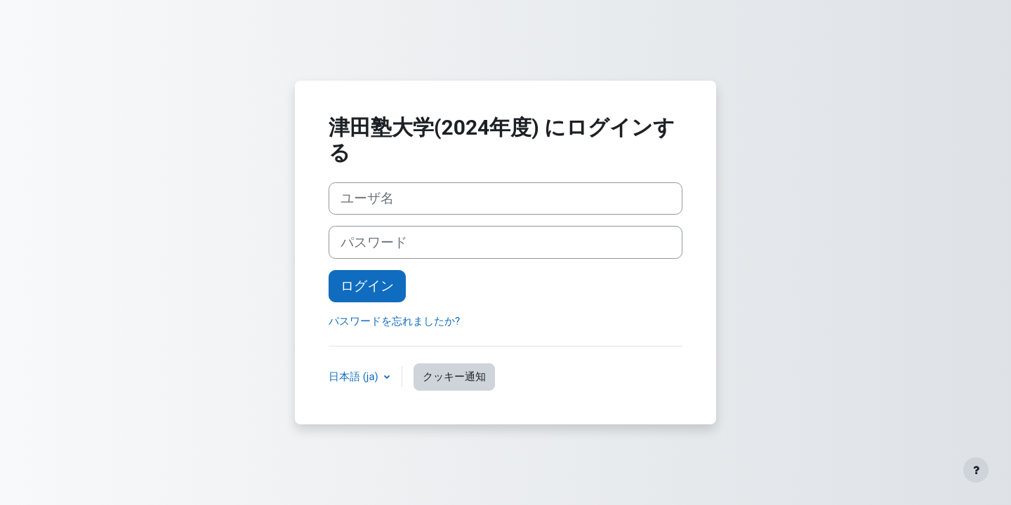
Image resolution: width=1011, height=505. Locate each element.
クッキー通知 (454, 376)
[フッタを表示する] (976, 470)
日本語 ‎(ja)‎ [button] (355, 376)
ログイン (367, 286)
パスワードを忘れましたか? (394, 321)
